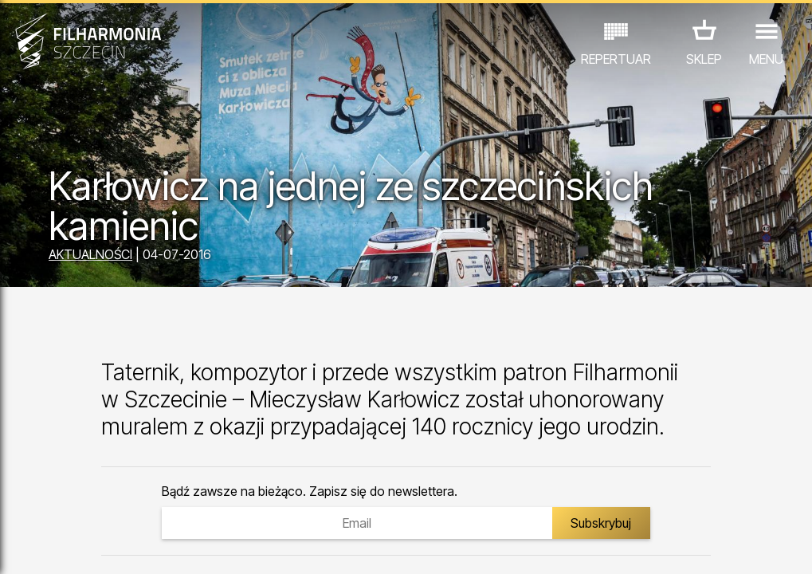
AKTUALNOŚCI (90, 254)
